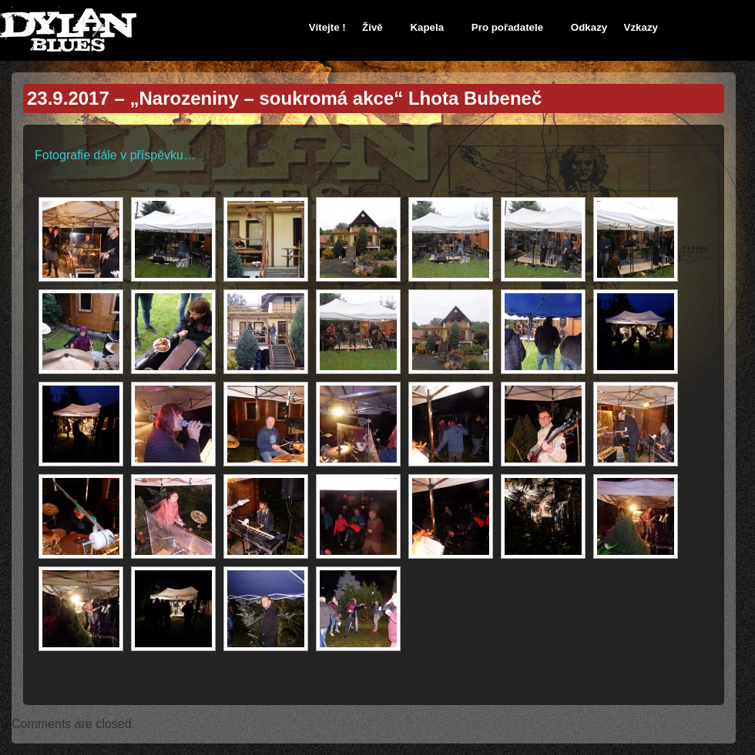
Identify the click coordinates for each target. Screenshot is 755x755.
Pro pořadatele (507, 27)
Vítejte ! (327, 27)
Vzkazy (641, 27)
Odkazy (589, 27)
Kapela (427, 27)
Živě (372, 27)
